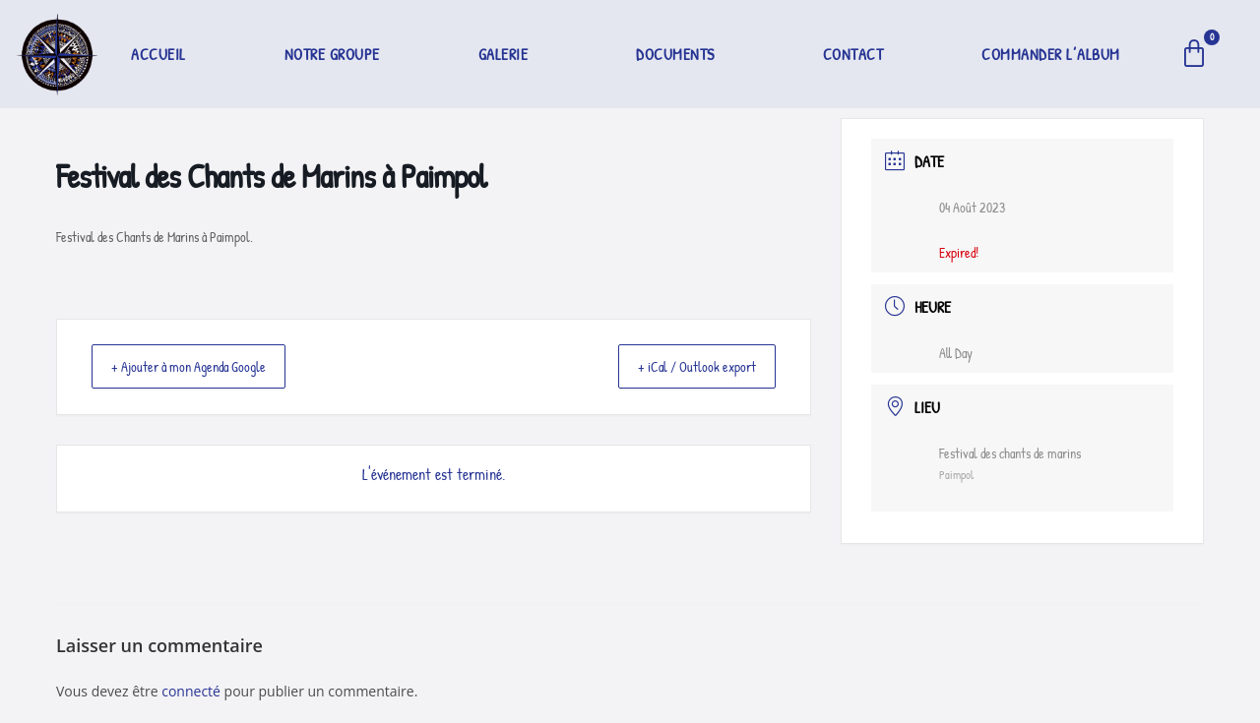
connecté (190, 691)
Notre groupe (332, 54)
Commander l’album (1050, 54)
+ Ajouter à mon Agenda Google (202, 367)
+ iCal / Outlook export (686, 367)
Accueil (158, 54)
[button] (508, 54)
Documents (675, 54)
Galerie (503, 54)
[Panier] (1194, 54)
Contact (853, 54)
